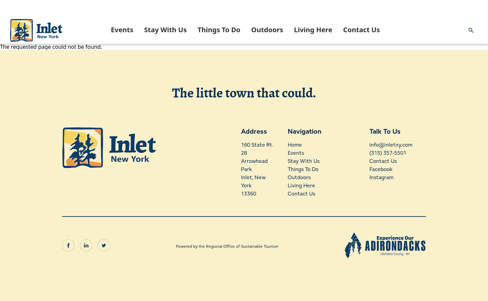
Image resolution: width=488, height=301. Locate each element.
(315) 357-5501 (387, 152)
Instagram (381, 177)
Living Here (313, 29)
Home (295, 144)
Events (122, 29)
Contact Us (361, 29)
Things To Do (219, 29)
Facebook (380, 169)
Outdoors (267, 29)
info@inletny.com (390, 144)
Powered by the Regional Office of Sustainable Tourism (227, 244)
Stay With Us (165, 29)
